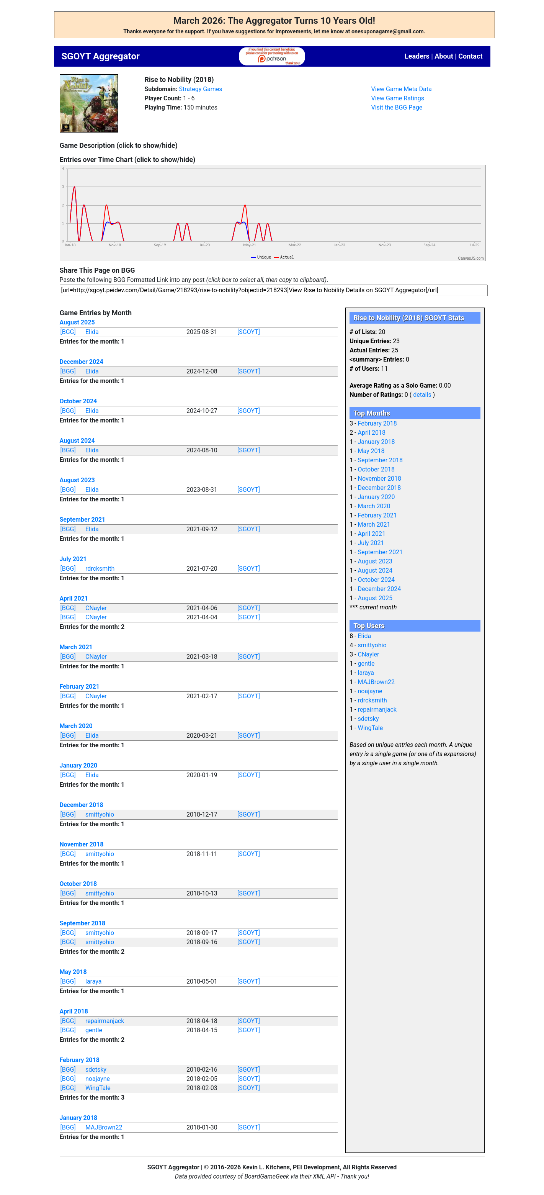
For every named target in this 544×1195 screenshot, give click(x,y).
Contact (470, 56)
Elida (92, 332)
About (444, 56)
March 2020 (76, 726)
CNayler (96, 608)
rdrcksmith (99, 568)
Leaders (417, 56)
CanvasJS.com (471, 258)
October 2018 (78, 883)
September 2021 (83, 519)
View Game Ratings (397, 98)
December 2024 (81, 361)
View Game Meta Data (401, 89)
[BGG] (68, 332)
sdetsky (95, 1069)
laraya (93, 981)
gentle (93, 1030)
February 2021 (80, 686)
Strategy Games (200, 89)
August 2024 (77, 440)
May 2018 (73, 972)
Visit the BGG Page (397, 107)
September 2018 (83, 923)
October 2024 (78, 401)
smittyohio (99, 814)
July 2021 (73, 559)
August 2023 (77, 480)
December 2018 (81, 805)
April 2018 (74, 1011)
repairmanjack (104, 1021)
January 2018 (79, 1117)
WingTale (98, 1088)
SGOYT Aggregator (101, 56)
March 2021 (76, 647)
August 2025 (77, 322)
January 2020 (79, 765)
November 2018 (82, 844)
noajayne (97, 1078)
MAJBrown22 (104, 1127)
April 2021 (74, 598)
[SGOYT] (248, 332)
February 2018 (80, 1060)
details (422, 394)
